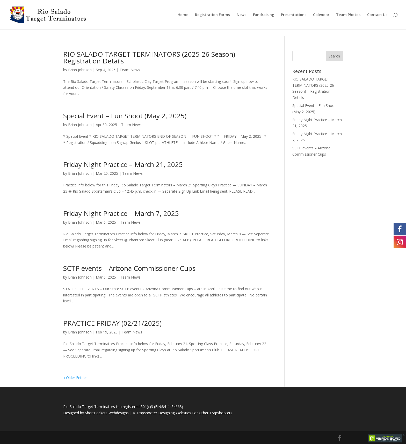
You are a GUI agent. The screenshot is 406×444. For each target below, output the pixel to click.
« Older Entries (75, 377)
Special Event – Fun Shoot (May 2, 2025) (124, 115)
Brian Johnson (80, 69)
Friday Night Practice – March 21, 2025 (123, 164)
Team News (130, 69)
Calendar (321, 15)
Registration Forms (212, 15)
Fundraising (263, 15)
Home (183, 15)
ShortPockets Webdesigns (107, 412)
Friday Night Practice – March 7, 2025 (121, 213)
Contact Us (377, 15)
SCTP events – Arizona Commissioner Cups (129, 268)
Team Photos (348, 15)
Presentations (293, 15)
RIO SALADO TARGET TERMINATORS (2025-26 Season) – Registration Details (151, 57)
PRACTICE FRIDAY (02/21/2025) (112, 323)
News (241, 15)
